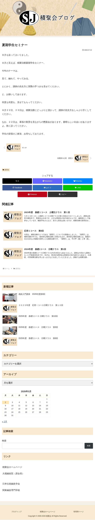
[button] (62, 194)
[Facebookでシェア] (17, 187)
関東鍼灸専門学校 (11, 490)
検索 (4, 441)
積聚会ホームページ (12, 467)
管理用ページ (78, 512)
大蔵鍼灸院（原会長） (13, 474)
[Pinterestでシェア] (32, 194)
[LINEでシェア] (78, 187)
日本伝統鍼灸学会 (11, 484)
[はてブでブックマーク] (47, 187)
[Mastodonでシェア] (47, 181)
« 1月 (4, 422)
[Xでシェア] (17, 181)
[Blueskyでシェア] (78, 181)
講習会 (6, 170)
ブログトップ (16, 512)
